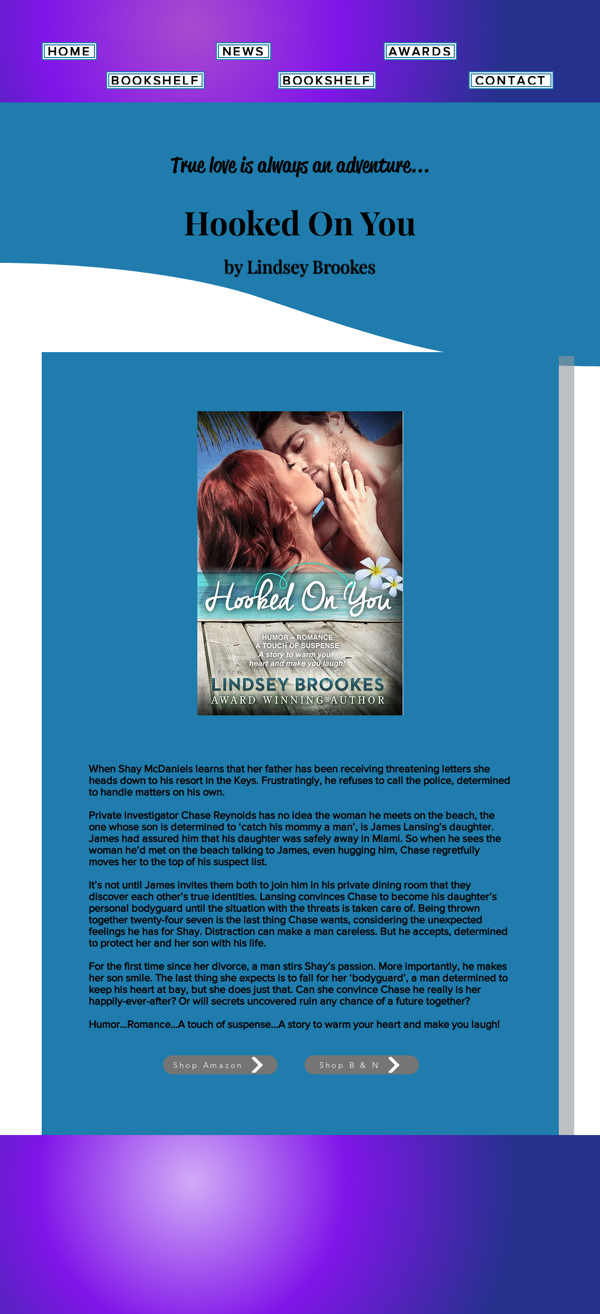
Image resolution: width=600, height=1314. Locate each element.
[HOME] (69, 51)
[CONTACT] (511, 80)
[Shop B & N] (361, 1064)
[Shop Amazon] (220, 1064)
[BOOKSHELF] (155, 80)
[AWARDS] (420, 51)
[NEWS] (243, 51)
